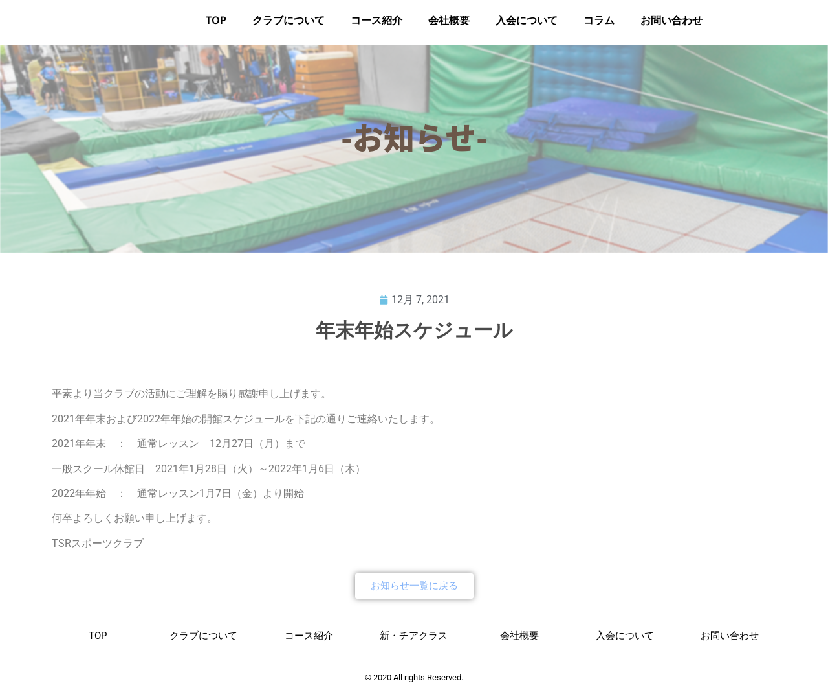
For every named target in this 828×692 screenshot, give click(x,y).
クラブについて (288, 25)
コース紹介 (376, 25)
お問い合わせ (671, 25)
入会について (527, 25)
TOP (216, 25)
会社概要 (449, 25)
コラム (599, 25)
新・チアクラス (414, 639)
